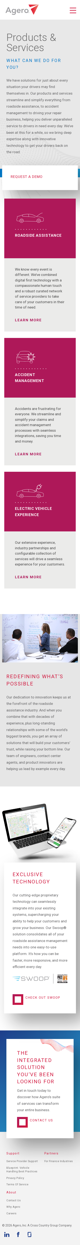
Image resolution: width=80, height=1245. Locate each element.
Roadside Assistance (38, 235)
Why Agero (13, 1206)
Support (13, 1153)
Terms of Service (17, 1184)
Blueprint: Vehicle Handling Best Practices (22, 1169)
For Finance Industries (58, 1161)
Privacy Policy (15, 1178)
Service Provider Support (22, 1161)
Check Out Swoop (42, 998)
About (11, 1192)
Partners (51, 1153)
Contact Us (41, 1120)
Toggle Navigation (73, 11)
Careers (11, 1213)
